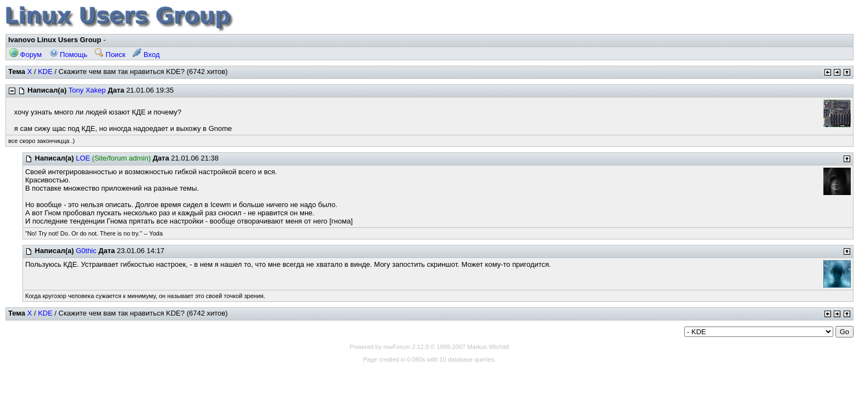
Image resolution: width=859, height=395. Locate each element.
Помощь (68, 54)
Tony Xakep (87, 90)
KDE (45, 71)
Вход (146, 54)
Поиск (110, 54)
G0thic (86, 251)
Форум (25, 54)
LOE (83, 158)
